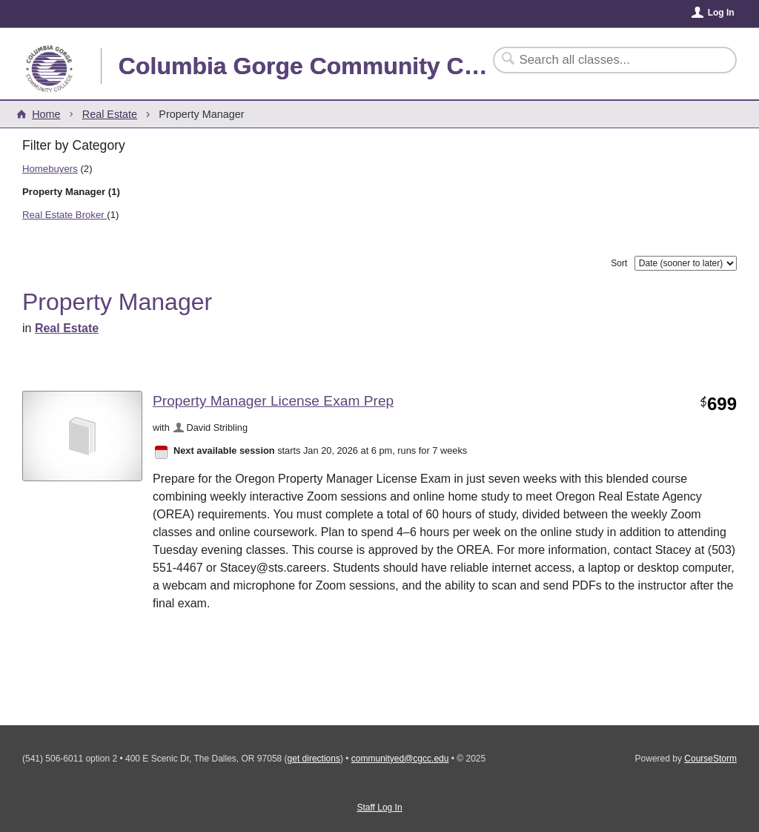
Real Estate (109, 114)
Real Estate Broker (64, 214)
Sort (619, 263)
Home (46, 114)
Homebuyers (50, 168)
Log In (721, 12)
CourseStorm (710, 758)
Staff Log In (379, 807)
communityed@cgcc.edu (400, 758)
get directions (314, 758)
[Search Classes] (605, 60)
